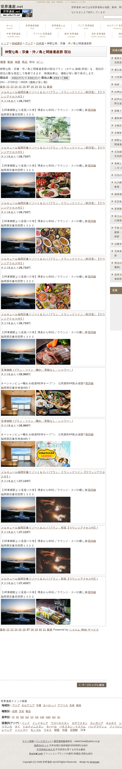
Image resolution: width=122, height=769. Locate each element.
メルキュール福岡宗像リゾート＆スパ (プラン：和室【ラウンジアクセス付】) (49, 527)
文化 (21, 711)
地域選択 (17, 43)
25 (20, 86)
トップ (5, 43)
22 (8, 86)
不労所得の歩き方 (46, 749)
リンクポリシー (44, 741)
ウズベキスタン (60, 723)
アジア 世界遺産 (86, 27)
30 (40, 86)
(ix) (54, 717)
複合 (28, 711)
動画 (10, 62)
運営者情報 (59, 741)
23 (12, 86)
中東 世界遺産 (13, 35)
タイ (17, 726)
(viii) (48, 717)
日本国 (40, 43)
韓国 (56, 730)
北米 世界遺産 (98, 35)
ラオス (48, 730)
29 (36, 86)
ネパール (51, 726)
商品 (25, 62)
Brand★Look (36, 753)
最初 (3, 86)
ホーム (9, 27)
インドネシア (40, 723)
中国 (64, 730)
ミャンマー (21, 730)
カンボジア (96, 723)
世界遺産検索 (32, 27)
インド (26, 723)
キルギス (111, 723)
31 (44, 86)
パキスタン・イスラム (72, 726)
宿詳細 (92, 110)
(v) (31, 717)
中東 (38, 705)
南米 (78, 705)
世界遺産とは (58, 27)
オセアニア (28, 705)
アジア (29, 43)
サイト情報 (28, 741)
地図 (17, 62)
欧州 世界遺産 (72, 35)
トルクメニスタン (33, 726)
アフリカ (62, 705)
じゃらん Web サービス (84, 629)
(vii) (42, 717)
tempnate (94, 762)
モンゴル (36, 730)
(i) (13, 717)
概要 (3, 62)
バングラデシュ (97, 726)
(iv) (27, 717)
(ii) (17, 717)
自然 (14, 711)
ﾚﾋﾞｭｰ (40, 62)
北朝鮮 (74, 730)
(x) (58, 717)
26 (24, 86)
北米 (72, 705)
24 (16, 86)
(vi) (37, 717)
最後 (49, 86)
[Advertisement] (53, 656)
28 (32, 86)
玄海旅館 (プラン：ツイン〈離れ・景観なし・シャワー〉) (37, 369)
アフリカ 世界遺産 (42, 35)
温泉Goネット (41, 745)
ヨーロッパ (49, 705)
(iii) (22, 717)
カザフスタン (80, 723)
